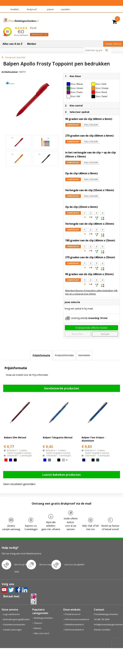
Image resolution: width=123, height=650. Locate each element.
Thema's (38, 623)
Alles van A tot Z (12, 44)
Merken (31, 44)
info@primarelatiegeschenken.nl (108, 624)
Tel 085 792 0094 (101, 619)
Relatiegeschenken (43, 617)
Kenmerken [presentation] (84, 355)
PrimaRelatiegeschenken (106, 614)
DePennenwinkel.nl (74, 629)
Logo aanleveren (11, 614)
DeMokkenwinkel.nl (74, 624)
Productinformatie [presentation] (64, 355)
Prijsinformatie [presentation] (41, 355)
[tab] (41, 355)
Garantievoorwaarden (14, 624)
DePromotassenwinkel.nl (77, 619)
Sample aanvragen (12, 629)
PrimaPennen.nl (72, 614)
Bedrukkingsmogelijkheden (16, 619)
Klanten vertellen (102, 629)
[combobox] (94, 50)
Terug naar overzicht (15, 57)
